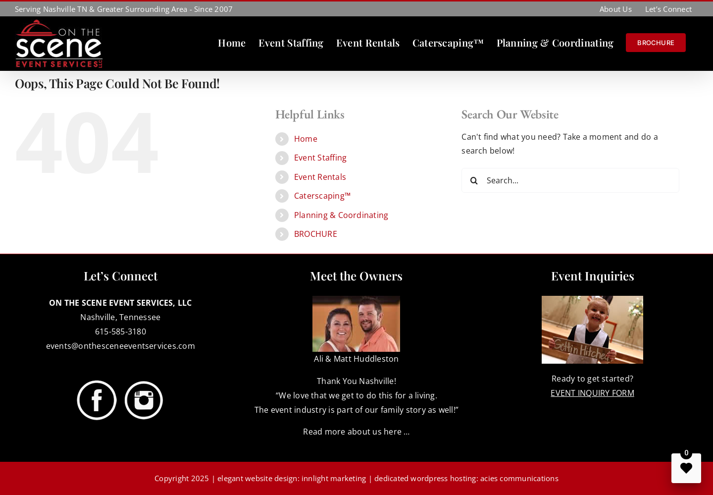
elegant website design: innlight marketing (291, 478)
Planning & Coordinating (341, 215)
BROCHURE (315, 233)
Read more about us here (352, 431)
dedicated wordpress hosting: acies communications (466, 478)
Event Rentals (320, 176)
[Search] (473, 180)
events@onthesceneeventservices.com (120, 345)
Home (305, 138)
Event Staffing (320, 157)
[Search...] (570, 180)
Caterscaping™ (322, 195)
